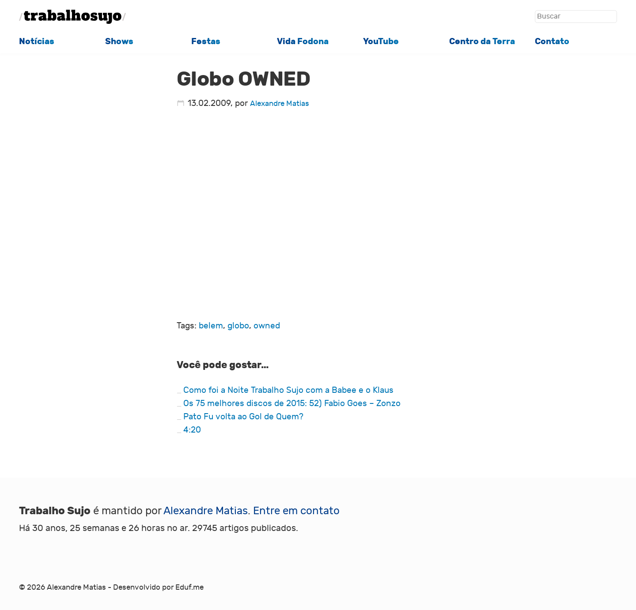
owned (267, 326)
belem (211, 326)
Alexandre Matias (279, 103)
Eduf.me (189, 587)
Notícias (36, 41)
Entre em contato (296, 511)
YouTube (381, 41)
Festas (205, 41)
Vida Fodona (303, 41)
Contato (552, 41)
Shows (119, 41)
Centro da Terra (482, 41)
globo (238, 326)
